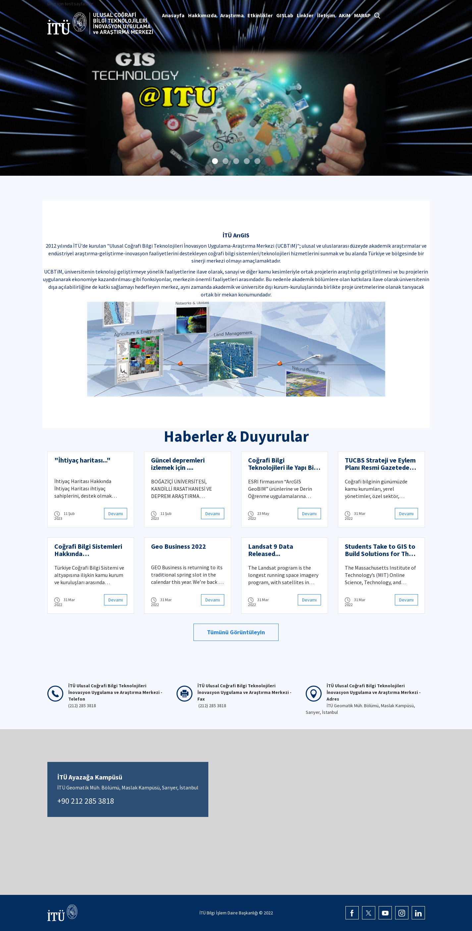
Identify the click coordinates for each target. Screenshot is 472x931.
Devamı (115, 514)
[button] (215, 161)
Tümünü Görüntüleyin (236, 632)
